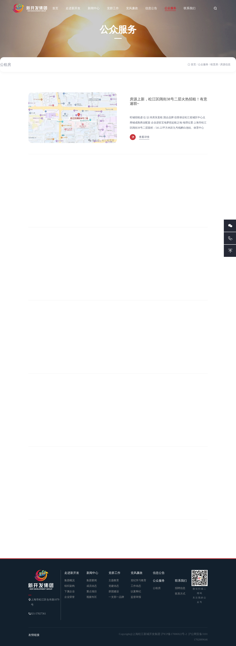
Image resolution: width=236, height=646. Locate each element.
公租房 (5, 65)
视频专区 (91, 597)
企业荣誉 (69, 597)
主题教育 (114, 580)
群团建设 (114, 591)
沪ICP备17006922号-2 (174, 634)
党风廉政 (132, 8)
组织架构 (69, 586)
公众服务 (170, 8)
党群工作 (113, 8)
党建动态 (114, 586)
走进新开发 (73, 8)
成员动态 (91, 586)
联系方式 (180, 593)
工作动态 (136, 586)
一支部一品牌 (116, 597)
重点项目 (91, 591)
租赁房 (214, 64)
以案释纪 (136, 591)
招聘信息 (180, 588)
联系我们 (189, 8)
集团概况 (69, 580)
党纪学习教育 (138, 580)
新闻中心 (94, 8)
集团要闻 (91, 580)
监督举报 (136, 597)
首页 (55, 8)
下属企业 (69, 591)
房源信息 (225, 64)
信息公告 (151, 8)
